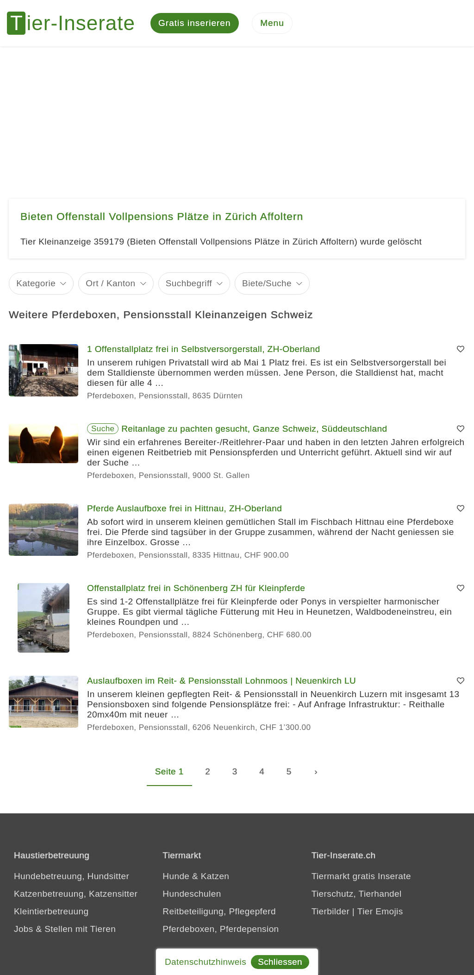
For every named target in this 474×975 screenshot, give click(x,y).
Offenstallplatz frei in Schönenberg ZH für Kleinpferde (196, 588)
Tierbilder (331, 911)
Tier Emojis (380, 911)
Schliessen (280, 962)
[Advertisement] (237, 116)
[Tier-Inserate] (76, 23)
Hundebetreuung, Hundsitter (71, 876)
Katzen (215, 876)
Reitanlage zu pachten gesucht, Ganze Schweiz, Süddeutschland (254, 429)
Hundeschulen (191, 894)
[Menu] (272, 23)
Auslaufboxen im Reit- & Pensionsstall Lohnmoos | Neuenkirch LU (221, 681)
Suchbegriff (189, 283)
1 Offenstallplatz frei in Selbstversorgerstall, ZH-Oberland (203, 349)
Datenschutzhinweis (205, 962)
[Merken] (460, 349)
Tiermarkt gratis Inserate (361, 876)
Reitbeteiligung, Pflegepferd (219, 911)
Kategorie (36, 283)
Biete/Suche (267, 283)
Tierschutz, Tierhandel (357, 894)
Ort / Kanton (110, 283)
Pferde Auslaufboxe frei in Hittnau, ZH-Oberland (184, 508)
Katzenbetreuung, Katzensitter (75, 894)
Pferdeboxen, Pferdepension (220, 929)
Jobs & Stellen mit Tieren (65, 929)
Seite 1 (169, 771)
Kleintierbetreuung (51, 911)
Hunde (175, 876)
